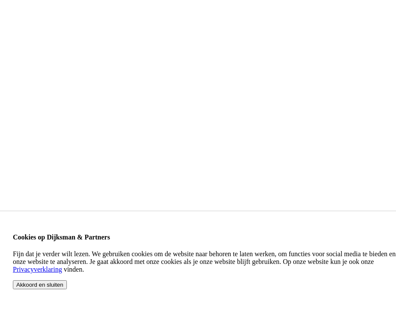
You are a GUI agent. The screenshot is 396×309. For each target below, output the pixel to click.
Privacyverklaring (37, 269)
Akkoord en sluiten (39, 285)
